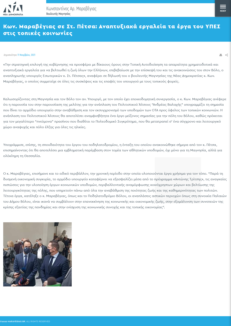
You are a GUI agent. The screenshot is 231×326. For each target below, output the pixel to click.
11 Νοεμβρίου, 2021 (26, 54)
